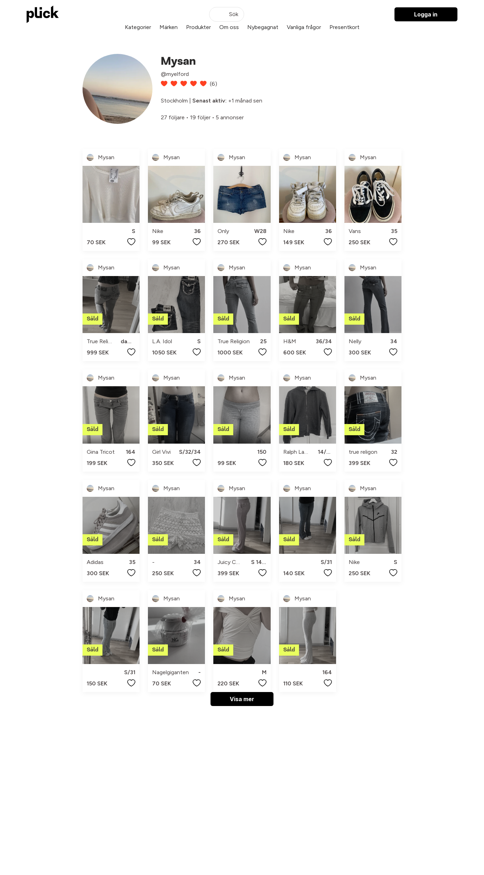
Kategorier (138, 27)
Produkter (198, 27)
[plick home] (43, 14)
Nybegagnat (262, 27)
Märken (168, 27)
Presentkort (344, 27)
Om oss (229, 27)
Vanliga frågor (304, 27)
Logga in (425, 14)
